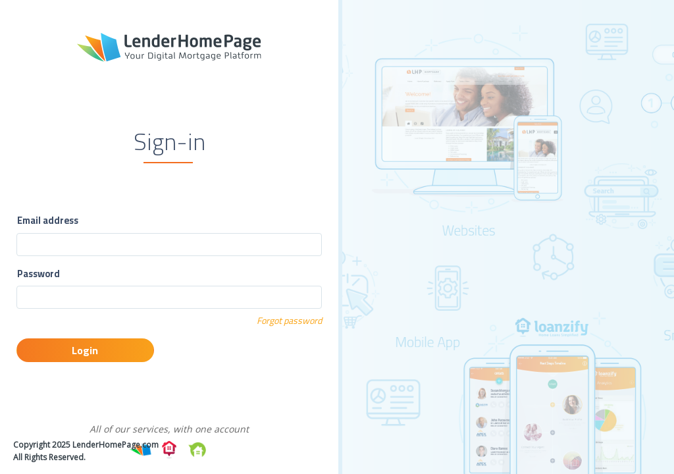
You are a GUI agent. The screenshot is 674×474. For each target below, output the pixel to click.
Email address (47, 220)
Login (85, 350)
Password (38, 274)
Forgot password (289, 320)
